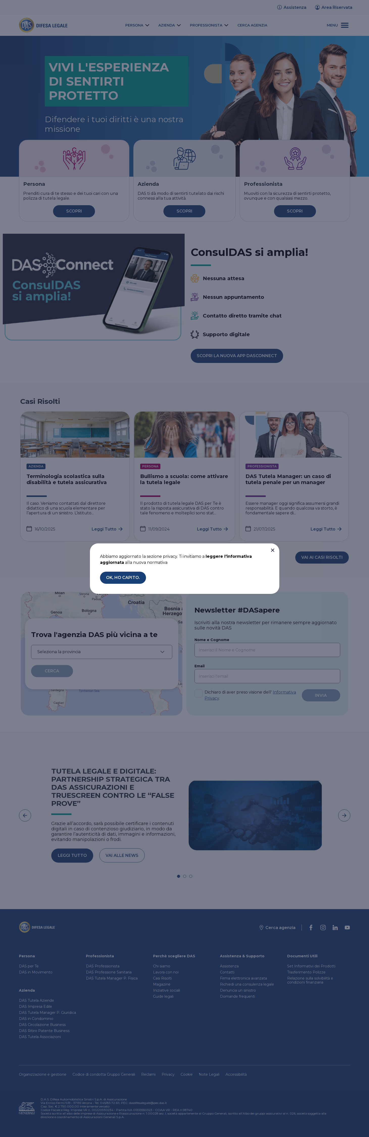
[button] (272, 550)
